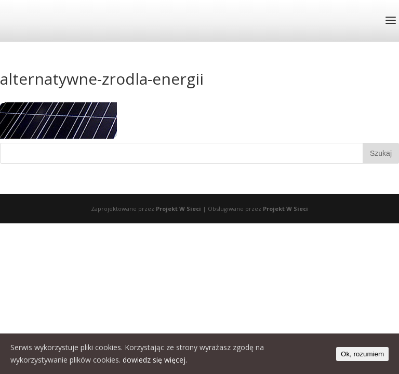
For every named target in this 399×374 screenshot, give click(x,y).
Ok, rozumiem (362, 354)
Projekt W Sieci (178, 208)
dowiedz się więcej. (155, 360)
